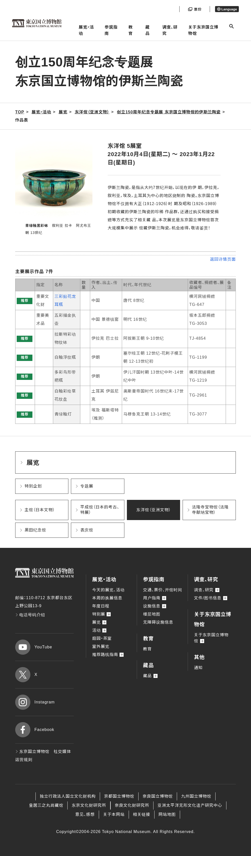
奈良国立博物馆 (158, 796)
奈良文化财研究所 (132, 805)
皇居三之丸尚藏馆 (46, 805)
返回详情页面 (223, 259)
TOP (19, 112)
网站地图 (167, 814)
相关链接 (141, 814)
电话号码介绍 (30, 615)
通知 (198, 668)
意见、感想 (85, 814)
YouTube (33, 647)
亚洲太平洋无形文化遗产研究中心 (190, 805)
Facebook (34, 729)
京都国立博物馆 (119, 796)
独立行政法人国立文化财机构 (68, 796)
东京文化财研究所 (89, 805)
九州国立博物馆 (196, 796)
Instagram (35, 702)
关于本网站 (114, 814)
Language (227, 9)
